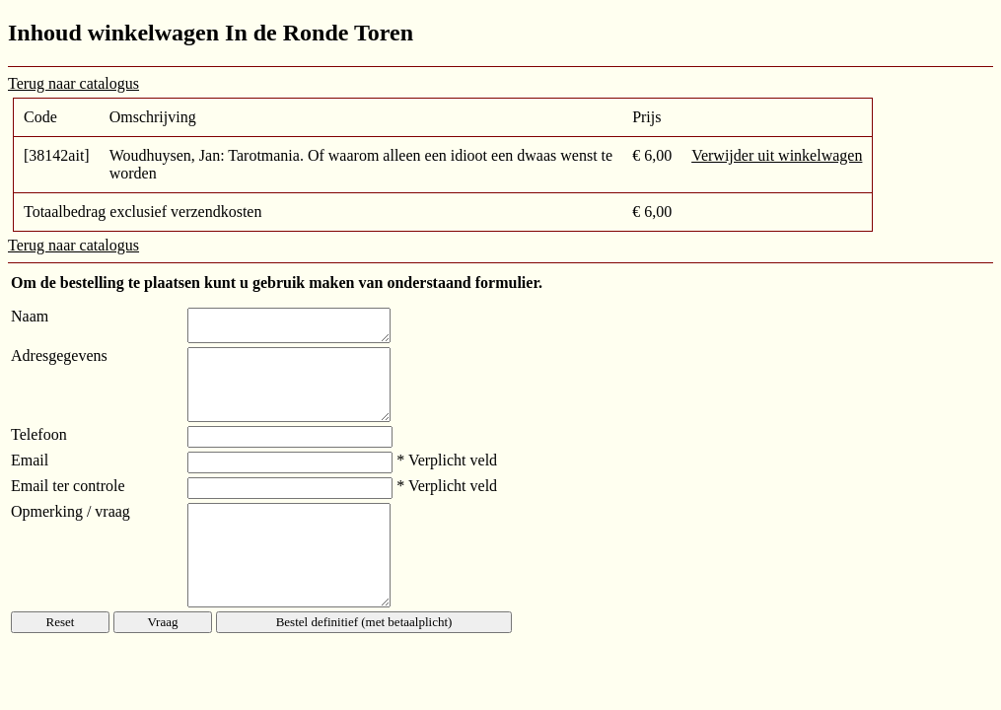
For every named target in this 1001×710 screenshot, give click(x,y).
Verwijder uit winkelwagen (776, 155)
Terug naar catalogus (73, 83)
